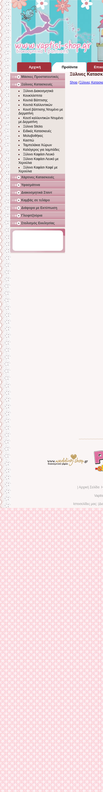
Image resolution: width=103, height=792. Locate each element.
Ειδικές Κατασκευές (37, 131)
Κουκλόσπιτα (32, 95)
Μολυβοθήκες (33, 136)
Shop (73, 82)
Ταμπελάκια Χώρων (37, 145)
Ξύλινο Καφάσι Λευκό (38, 154)
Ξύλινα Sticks (33, 126)
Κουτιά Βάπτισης (35, 100)
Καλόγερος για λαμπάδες (41, 150)
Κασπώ (28, 140)
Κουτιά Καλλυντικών (37, 105)
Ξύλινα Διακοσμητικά (38, 91)
